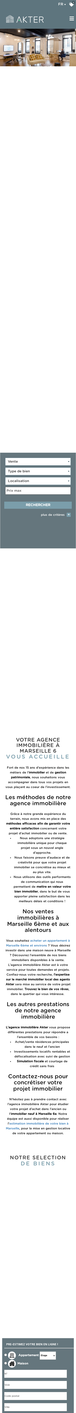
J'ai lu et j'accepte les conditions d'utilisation (24, 1409)
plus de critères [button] (56, 511)
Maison (18, 1358)
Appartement (21, 1350)
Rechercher (38, 501)
